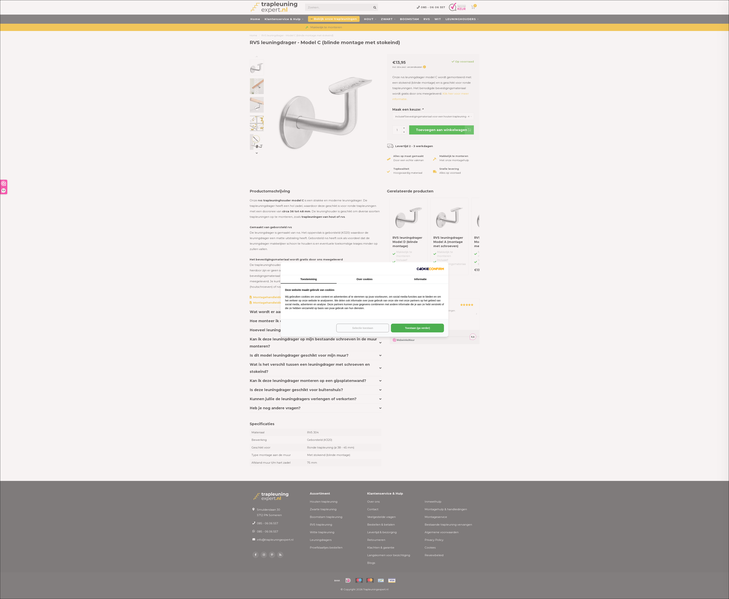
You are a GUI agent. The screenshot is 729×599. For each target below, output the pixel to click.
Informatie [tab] (420, 279)
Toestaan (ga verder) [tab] (417, 328)
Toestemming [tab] (308, 279)
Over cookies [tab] (364, 279)
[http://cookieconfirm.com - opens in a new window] (430, 268)
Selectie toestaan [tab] (362, 328)
